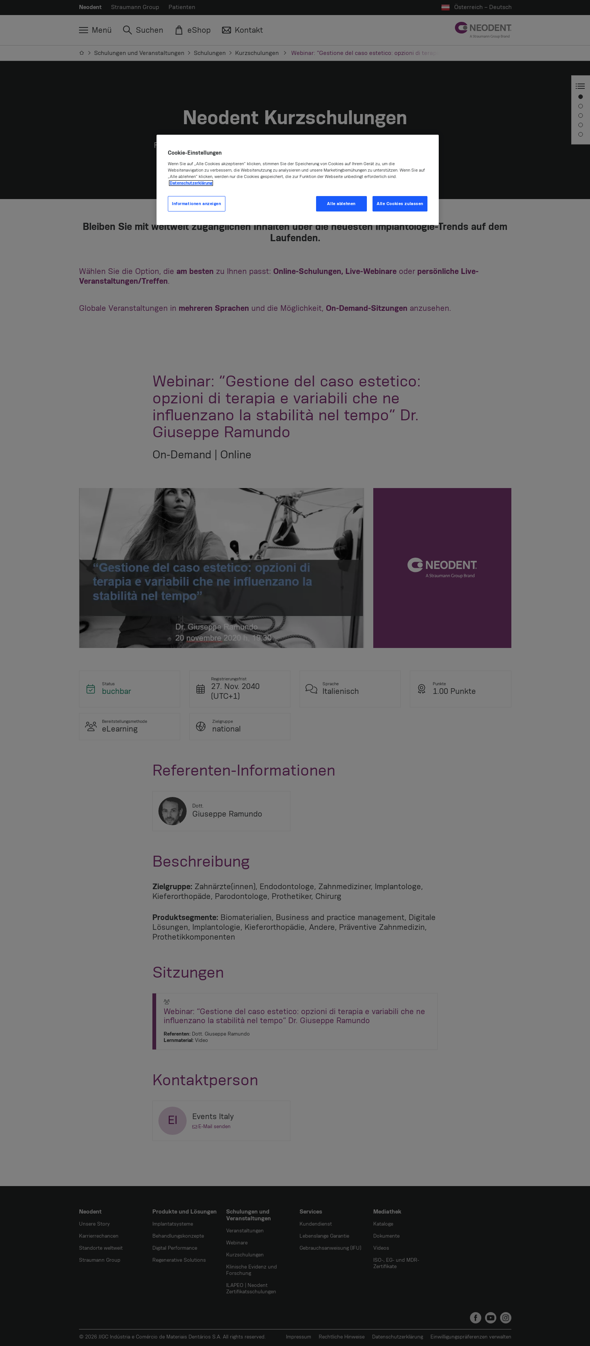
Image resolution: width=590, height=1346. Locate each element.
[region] (298, 180)
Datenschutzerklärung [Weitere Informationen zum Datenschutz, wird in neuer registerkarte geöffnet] (191, 183)
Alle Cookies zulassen (400, 204)
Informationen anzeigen (196, 204)
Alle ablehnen (341, 204)
